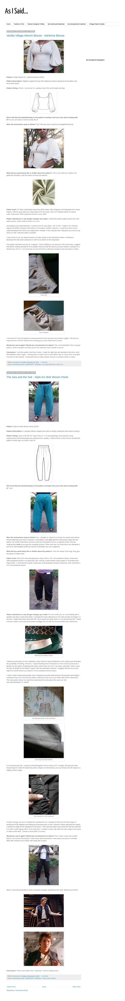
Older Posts (76, 987)
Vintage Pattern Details (96, 24)
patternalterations (50, 364)
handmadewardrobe (18, 364)
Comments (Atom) (22, 990)
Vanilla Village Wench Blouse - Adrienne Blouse (35, 35)
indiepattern (38, 364)
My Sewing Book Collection (77, 24)
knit (43, 364)
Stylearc (53, 978)
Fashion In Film (19, 24)
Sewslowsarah (15, 682)
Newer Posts (11, 987)
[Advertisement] (101, 42)
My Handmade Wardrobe (56, 24)
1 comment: (44, 362)
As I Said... (16, 11)
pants (48, 978)
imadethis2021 (29, 364)
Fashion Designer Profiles (35, 24)
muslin (44, 978)
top (62, 364)
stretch (58, 364)
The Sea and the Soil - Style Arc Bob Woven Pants (37, 377)
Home (9, 24)
